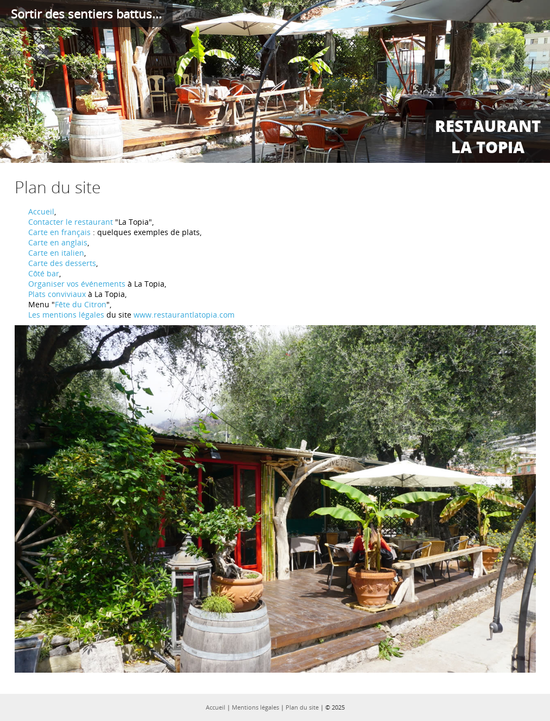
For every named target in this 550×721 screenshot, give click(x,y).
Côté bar (43, 273)
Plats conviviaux (57, 294)
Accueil (41, 211)
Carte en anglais (57, 242)
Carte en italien (56, 253)
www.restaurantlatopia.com (184, 314)
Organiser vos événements (76, 284)
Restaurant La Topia (488, 136)
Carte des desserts (62, 263)
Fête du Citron (80, 304)
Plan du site (302, 707)
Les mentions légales (66, 314)
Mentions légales (255, 707)
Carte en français (59, 232)
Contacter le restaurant (70, 222)
